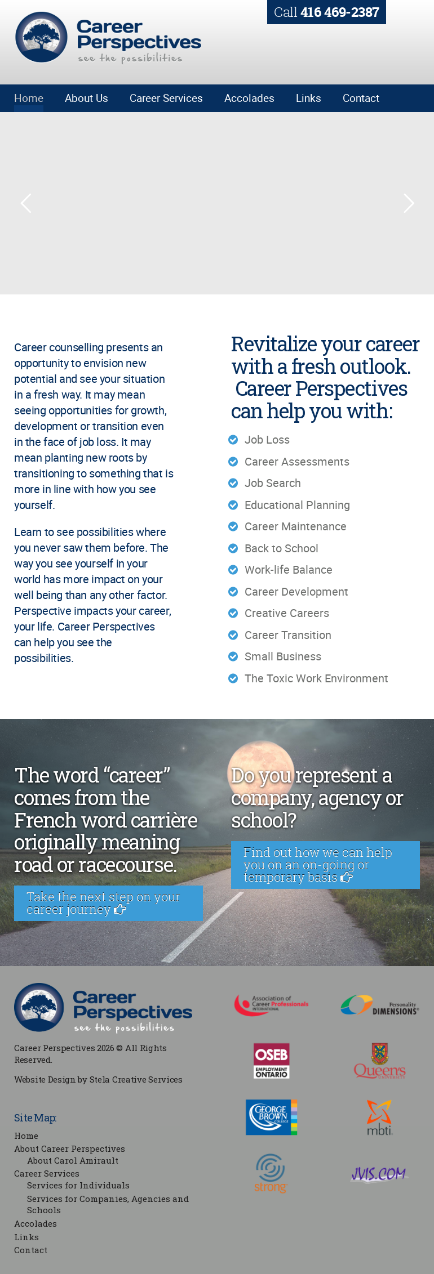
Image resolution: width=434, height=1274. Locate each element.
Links (308, 98)
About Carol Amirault (72, 1160)
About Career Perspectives (69, 1148)
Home (28, 98)
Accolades (249, 98)
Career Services (166, 98)
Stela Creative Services (136, 1079)
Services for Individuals (78, 1185)
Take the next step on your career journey (103, 902)
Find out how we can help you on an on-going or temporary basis (317, 864)
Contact (361, 98)
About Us (86, 98)
